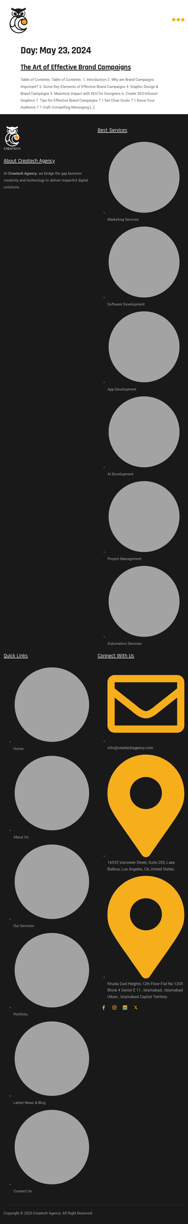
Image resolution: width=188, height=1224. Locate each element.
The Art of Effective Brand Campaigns (76, 67)
